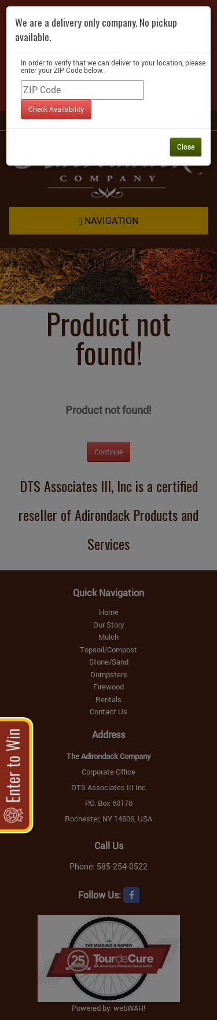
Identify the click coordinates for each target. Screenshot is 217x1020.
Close (185, 146)
